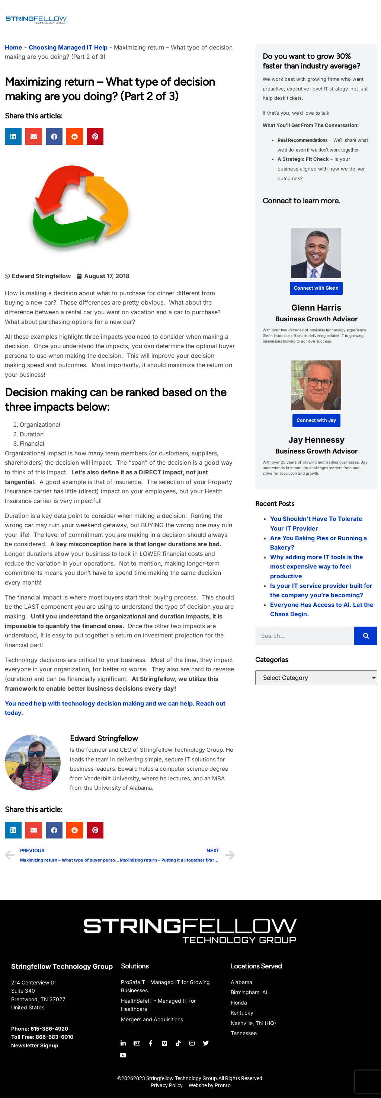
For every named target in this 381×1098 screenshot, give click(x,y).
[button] (13, 136)
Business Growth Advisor (316, 319)
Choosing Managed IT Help (68, 47)
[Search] (365, 636)
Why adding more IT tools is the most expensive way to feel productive (316, 566)
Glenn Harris (316, 307)
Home (13, 47)
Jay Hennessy (316, 440)
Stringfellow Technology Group (62, 966)
